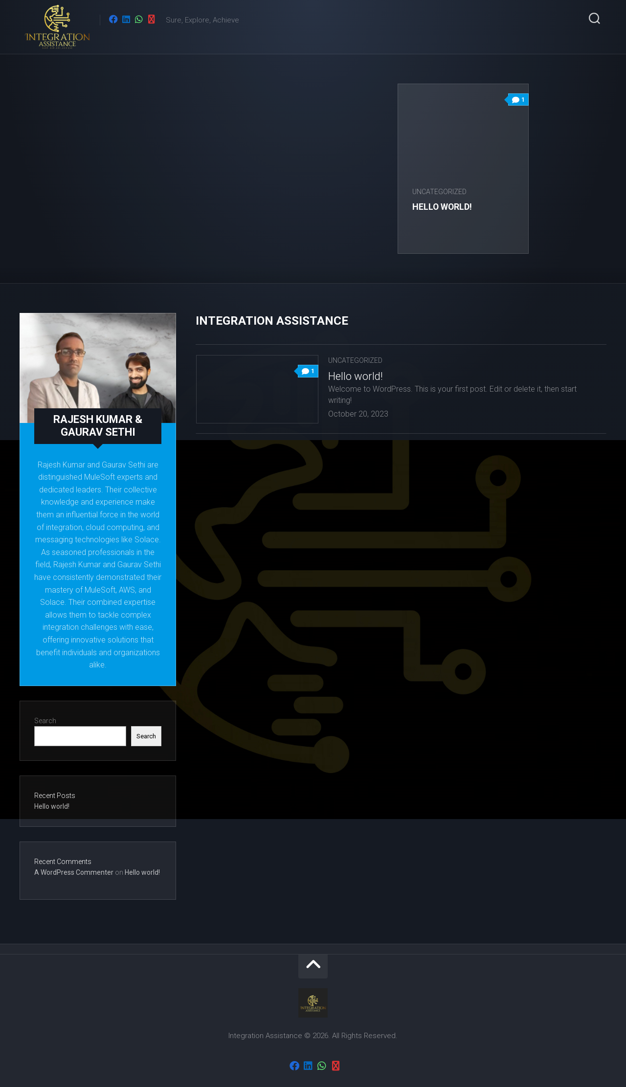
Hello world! (443, 206)
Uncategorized (440, 192)
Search (45, 721)
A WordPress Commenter (73, 872)
